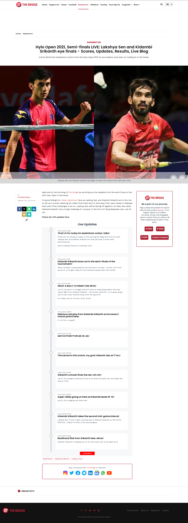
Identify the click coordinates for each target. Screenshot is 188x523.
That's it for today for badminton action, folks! (84, 233)
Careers (165, 510)
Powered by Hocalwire (101, 517)
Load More (87, 453)
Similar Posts (27, 491)
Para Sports (114, 5)
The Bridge (73, 192)
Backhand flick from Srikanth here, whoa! (81, 438)
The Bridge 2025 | (84, 517)
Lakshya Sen (77, 459)
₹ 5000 (149, 228)
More (137, 5)
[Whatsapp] (29, 209)
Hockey (103, 5)
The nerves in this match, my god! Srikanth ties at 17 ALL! (89, 355)
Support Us (54, 5)
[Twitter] (24, 209)
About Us (144, 510)
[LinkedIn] (33, 209)
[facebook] (19, 209)
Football (72, 5)
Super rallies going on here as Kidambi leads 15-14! (86, 396)
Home (44, 5)
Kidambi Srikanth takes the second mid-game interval (88, 416)
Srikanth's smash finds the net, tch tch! (79, 374)
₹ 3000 (160, 228)
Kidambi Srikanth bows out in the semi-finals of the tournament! (86, 262)
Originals (127, 5)
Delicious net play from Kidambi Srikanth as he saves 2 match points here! (88, 315)
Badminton (83, 5)
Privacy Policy (132, 510)
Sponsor (161, 210)
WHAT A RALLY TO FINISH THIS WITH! (77, 285)
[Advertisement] (94, 23)
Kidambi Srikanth (62, 459)
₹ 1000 (144, 237)
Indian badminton (69, 200)
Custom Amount (160, 237)
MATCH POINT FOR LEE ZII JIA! (73, 335)
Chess (64, 5)
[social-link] (26, 219)
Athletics (94, 5)
